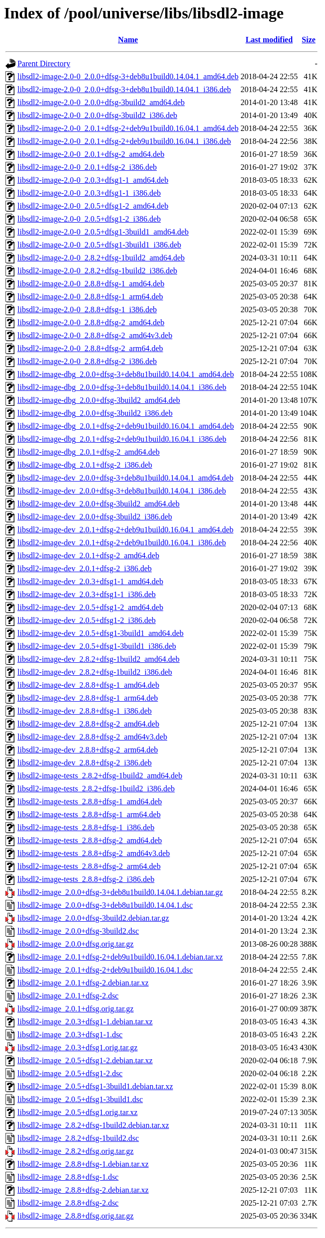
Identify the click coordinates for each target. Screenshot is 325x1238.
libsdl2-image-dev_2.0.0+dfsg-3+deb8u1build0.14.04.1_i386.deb (121, 491)
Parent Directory (43, 63)
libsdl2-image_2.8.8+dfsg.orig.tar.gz (75, 1216)
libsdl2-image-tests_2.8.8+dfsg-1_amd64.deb (89, 801)
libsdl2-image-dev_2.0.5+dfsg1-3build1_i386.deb (96, 646)
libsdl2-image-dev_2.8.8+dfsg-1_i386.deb (84, 711)
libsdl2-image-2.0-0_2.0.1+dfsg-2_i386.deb (87, 167)
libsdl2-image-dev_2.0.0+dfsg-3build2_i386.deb (94, 516)
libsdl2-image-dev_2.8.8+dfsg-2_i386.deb (84, 762)
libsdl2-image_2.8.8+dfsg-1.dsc (67, 1177)
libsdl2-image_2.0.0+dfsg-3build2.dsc (78, 931)
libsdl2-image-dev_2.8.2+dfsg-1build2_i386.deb (94, 672)
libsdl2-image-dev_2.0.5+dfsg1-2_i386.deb (86, 620)
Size (309, 39)
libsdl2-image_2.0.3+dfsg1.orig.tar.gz (77, 1047)
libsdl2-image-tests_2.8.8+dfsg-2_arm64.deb (89, 866)
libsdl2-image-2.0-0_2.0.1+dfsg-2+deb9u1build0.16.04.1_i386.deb (124, 141)
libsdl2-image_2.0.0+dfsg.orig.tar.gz (75, 944)
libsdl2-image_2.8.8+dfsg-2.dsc (67, 1203)
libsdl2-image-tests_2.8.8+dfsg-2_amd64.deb (89, 840)
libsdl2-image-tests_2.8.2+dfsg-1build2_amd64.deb (99, 775)
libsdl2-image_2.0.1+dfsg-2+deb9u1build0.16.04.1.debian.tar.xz (120, 957)
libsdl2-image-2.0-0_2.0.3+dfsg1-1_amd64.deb (92, 180)
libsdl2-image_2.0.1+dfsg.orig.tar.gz (75, 1008)
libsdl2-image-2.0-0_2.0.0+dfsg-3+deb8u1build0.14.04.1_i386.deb (124, 89)
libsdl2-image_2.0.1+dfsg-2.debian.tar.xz (83, 983)
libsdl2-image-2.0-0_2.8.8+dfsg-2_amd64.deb (90, 322)
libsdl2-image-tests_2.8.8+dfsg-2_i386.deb (85, 879)
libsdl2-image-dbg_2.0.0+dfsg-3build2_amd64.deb (98, 400)
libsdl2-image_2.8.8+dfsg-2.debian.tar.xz (83, 1190)
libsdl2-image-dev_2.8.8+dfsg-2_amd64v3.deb (92, 737)
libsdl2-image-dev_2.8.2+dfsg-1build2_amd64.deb (98, 659)
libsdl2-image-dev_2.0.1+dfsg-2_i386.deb (84, 568)
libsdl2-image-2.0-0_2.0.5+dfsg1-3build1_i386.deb (99, 245)
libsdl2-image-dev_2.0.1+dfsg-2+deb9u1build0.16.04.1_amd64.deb (125, 529)
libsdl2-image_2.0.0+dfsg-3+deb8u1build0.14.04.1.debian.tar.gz (120, 892)
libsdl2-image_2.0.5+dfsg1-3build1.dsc (80, 1099)
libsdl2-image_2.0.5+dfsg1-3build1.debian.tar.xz (95, 1086)
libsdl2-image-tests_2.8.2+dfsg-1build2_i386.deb (96, 788)
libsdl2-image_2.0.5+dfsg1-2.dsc (69, 1073)
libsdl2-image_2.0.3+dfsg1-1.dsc (69, 1034)
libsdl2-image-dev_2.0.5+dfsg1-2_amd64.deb (90, 607)
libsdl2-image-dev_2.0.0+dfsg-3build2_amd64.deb (98, 503)
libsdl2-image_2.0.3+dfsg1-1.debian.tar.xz (85, 1021)
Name (128, 39)
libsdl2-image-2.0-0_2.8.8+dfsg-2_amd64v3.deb (94, 335)
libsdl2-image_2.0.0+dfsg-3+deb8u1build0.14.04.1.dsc (105, 905)
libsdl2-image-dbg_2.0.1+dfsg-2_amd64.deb (88, 452)
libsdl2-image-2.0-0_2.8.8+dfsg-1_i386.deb (87, 309)
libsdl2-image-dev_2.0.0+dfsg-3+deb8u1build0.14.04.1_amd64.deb (125, 478)
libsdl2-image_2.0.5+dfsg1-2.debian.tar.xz (85, 1060)
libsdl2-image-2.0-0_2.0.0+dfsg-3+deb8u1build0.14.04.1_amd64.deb (127, 76)
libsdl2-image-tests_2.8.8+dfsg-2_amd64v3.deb (93, 853)
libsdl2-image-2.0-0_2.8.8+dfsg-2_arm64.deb (90, 348)
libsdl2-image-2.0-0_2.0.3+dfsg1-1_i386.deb (89, 193)
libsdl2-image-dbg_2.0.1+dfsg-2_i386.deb (84, 465)
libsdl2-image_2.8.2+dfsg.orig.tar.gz (75, 1151)
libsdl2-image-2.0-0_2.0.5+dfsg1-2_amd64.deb (92, 206)
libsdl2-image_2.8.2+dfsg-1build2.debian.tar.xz (93, 1125)
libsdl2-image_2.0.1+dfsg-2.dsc (67, 995)
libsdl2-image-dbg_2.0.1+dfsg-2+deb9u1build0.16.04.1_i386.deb (121, 439)
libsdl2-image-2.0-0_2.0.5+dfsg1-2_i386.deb (89, 219)
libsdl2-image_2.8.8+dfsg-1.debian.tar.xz (83, 1164)
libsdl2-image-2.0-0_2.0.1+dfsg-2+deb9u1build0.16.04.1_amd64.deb (127, 128)
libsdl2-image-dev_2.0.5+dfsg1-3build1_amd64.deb (100, 633)
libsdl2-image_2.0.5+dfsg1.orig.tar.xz (77, 1112)
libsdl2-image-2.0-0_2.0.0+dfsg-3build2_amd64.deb (101, 102)
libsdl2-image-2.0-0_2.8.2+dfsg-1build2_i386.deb (97, 270)
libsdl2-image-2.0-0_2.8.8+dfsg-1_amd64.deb (90, 283)
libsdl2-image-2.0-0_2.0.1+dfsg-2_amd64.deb (90, 154)
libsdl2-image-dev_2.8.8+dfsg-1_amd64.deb (88, 685)
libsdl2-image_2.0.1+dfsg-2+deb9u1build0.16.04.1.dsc (105, 970)
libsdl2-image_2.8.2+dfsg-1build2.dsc (78, 1138)
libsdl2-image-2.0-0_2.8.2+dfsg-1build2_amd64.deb (101, 257)
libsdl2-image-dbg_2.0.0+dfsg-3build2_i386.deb (95, 413)
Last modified (269, 39)
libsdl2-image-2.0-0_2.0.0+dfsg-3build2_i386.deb (97, 115)
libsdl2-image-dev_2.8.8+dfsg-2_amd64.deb (88, 724)
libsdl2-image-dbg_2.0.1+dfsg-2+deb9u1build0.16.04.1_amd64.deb (125, 426)
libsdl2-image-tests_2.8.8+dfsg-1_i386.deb (85, 827)
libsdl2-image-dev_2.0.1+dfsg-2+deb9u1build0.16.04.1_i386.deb (121, 542)
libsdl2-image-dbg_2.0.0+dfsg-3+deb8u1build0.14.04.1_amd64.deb (125, 374)
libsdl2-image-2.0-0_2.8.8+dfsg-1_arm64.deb (90, 296)
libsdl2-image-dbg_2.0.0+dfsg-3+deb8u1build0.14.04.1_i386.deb (121, 387)
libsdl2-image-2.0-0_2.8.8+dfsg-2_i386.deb (87, 361)
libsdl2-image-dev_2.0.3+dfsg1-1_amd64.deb (90, 581)
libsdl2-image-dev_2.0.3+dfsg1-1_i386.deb (86, 594)
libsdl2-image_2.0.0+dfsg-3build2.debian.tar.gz (93, 918)
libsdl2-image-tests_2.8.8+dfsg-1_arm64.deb (89, 814)
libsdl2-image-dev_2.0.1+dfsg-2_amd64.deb (88, 555)
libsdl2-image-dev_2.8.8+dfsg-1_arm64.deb (87, 698)
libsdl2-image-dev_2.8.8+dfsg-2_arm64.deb (87, 749)
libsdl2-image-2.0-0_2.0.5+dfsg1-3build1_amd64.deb (103, 232)
